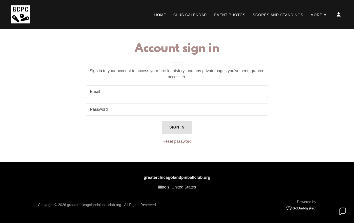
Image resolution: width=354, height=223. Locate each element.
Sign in (177, 127)
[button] (318, 15)
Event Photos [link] (229, 15)
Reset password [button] (176, 141)
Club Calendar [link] (190, 15)
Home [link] (160, 15)
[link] (20, 14)
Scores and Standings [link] (278, 15)
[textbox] (177, 91)
